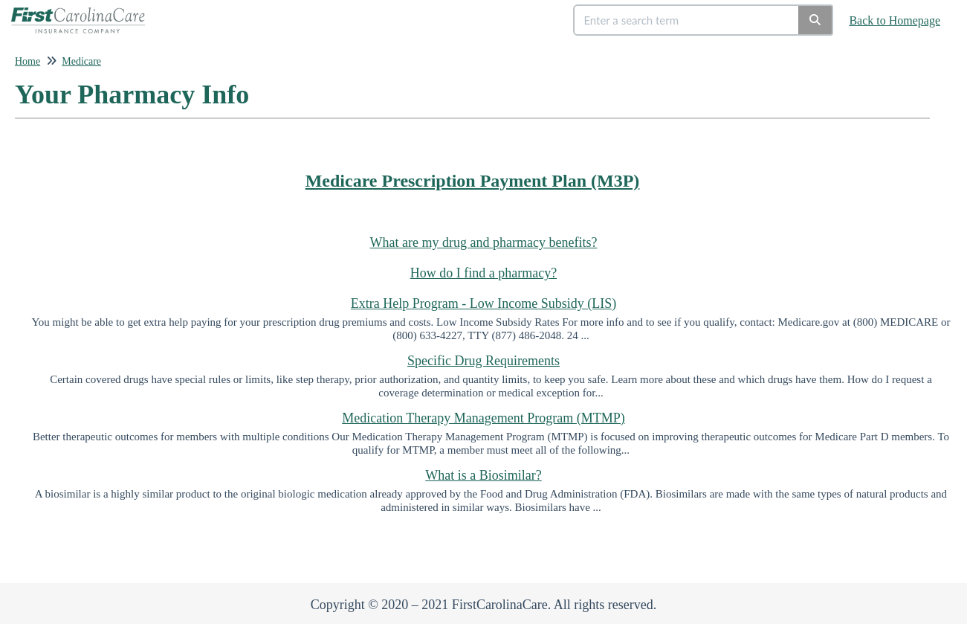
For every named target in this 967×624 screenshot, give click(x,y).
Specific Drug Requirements (483, 360)
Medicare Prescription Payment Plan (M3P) (472, 180)
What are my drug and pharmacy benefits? (484, 242)
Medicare (81, 61)
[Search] (815, 20)
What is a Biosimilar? (483, 475)
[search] (687, 20)
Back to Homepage (894, 20)
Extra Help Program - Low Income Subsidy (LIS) (483, 303)
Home (27, 61)
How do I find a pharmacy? (483, 273)
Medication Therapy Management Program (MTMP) (483, 418)
